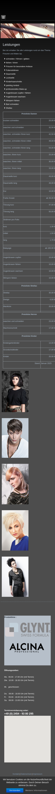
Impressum (37, 774)
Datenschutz (26, 774)
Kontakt (16, 774)
